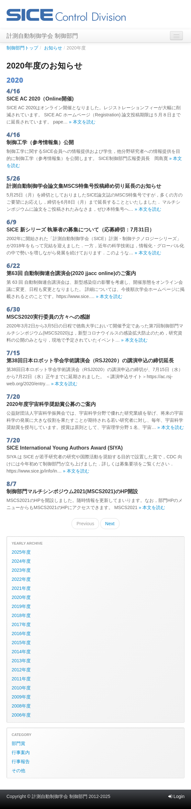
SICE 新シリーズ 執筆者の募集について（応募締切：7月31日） (80, 229)
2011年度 (21, 678)
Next (110, 523)
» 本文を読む (82, 121)
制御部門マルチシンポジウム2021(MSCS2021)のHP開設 (72, 491)
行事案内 (21, 752)
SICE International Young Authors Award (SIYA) (64, 448)
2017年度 (21, 624)
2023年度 (21, 570)
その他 (18, 770)
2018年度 (21, 615)
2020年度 (21, 597)
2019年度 (21, 606)
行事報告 (21, 761)
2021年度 (21, 588)
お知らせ (53, 47)
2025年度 (21, 552)
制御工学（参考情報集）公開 (40, 142)
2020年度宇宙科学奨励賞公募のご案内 (51, 404)
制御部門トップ (22, 47)
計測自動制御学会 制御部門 (42, 36)
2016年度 (21, 633)
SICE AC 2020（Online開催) (39, 98)
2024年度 (21, 561)
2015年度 (21, 642)
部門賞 (18, 743)
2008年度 (21, 705)
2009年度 (21, 696)
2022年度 (21, 579)
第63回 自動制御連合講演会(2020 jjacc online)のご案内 (71, 273)
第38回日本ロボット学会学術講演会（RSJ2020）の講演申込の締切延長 (90, 360)
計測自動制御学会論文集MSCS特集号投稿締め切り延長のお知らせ (83, 186)
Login (176, 796)
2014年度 (21, 651)
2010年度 (21, 687)
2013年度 (21, 660)
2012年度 (21, 669)
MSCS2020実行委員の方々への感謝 (48, 317)
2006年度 (21, 715)
